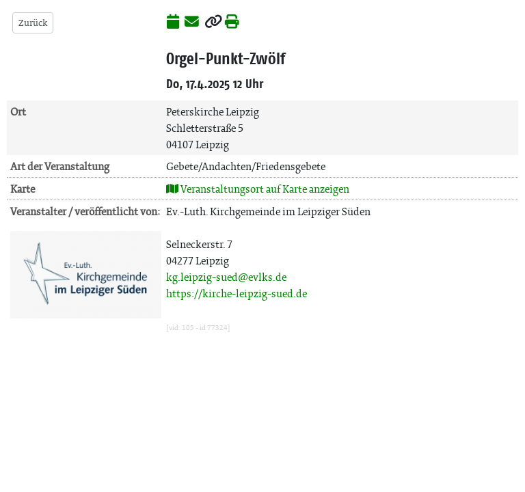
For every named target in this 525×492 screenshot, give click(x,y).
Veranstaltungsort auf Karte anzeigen (257, 189)
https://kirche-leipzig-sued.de (236, 293)
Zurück (32, 22)
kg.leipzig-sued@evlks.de (226, 277)
